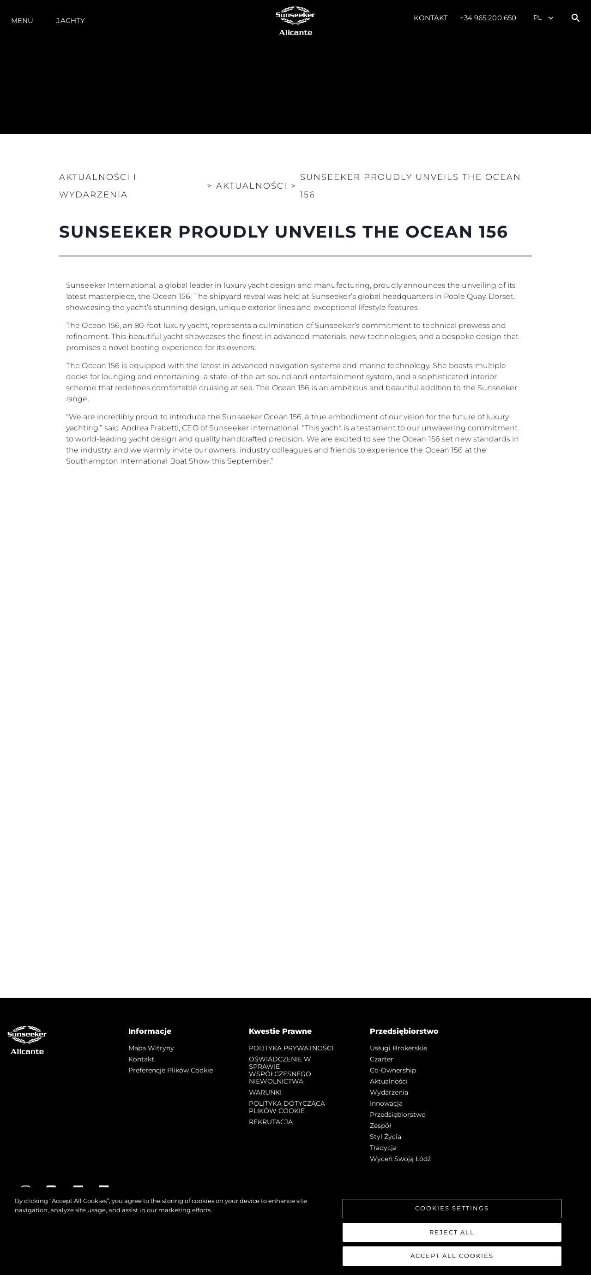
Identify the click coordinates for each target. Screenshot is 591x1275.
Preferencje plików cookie (170, 1070)
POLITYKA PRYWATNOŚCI (291, 1048)
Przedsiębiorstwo (398, 1114)
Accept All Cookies (452, 1255)
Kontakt (431, 17)
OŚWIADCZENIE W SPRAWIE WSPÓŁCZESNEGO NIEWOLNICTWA (280, 1070)
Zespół (380, 1125)
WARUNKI (265, 1092)
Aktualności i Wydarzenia (98, 186)
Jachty (70, 20)
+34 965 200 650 (488, 17)
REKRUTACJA (271, 1122)
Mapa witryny (151, 1048)
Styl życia (385, 1136)
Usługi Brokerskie (398, 1048)
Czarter (381, 1059)
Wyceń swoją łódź (400, 1159)
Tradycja (383, 1148)
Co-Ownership (393, 1070)
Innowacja (386, 1103)
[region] (295, 1231)
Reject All (452, 1232)
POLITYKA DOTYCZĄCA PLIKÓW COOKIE (287, 1107)
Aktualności (389, 1081)
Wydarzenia (389, 1092)
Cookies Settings (452, 1208)
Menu (22, 20)
